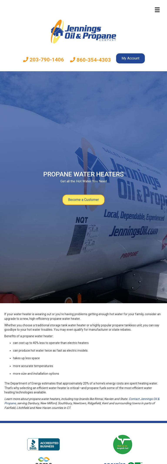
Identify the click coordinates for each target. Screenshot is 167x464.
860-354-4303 (90, 60)
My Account (130, 58)
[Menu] (157, 9)
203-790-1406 (43, 60)
